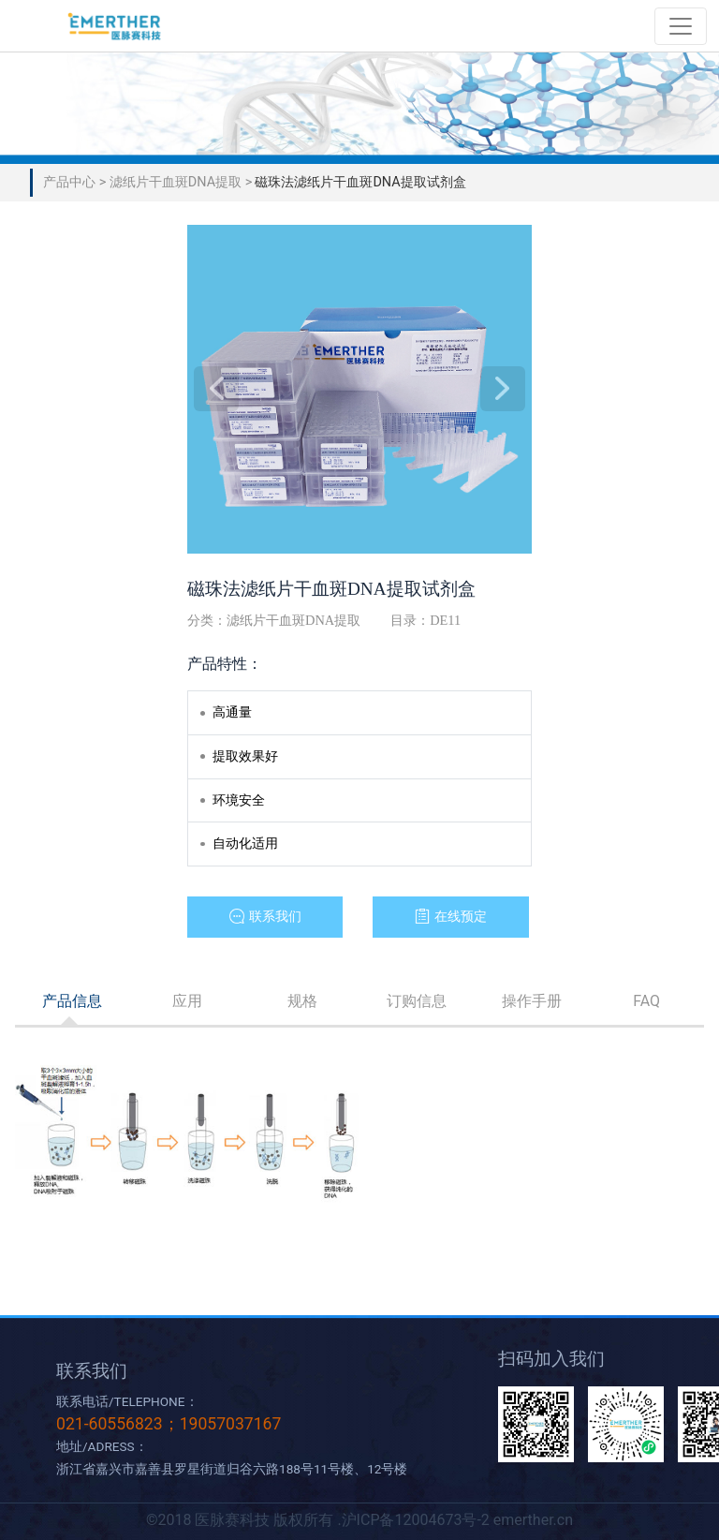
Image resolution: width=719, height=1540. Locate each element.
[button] (265, 917)
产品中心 (71, 182)
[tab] (72, 1001)
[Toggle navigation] (680, 26)
